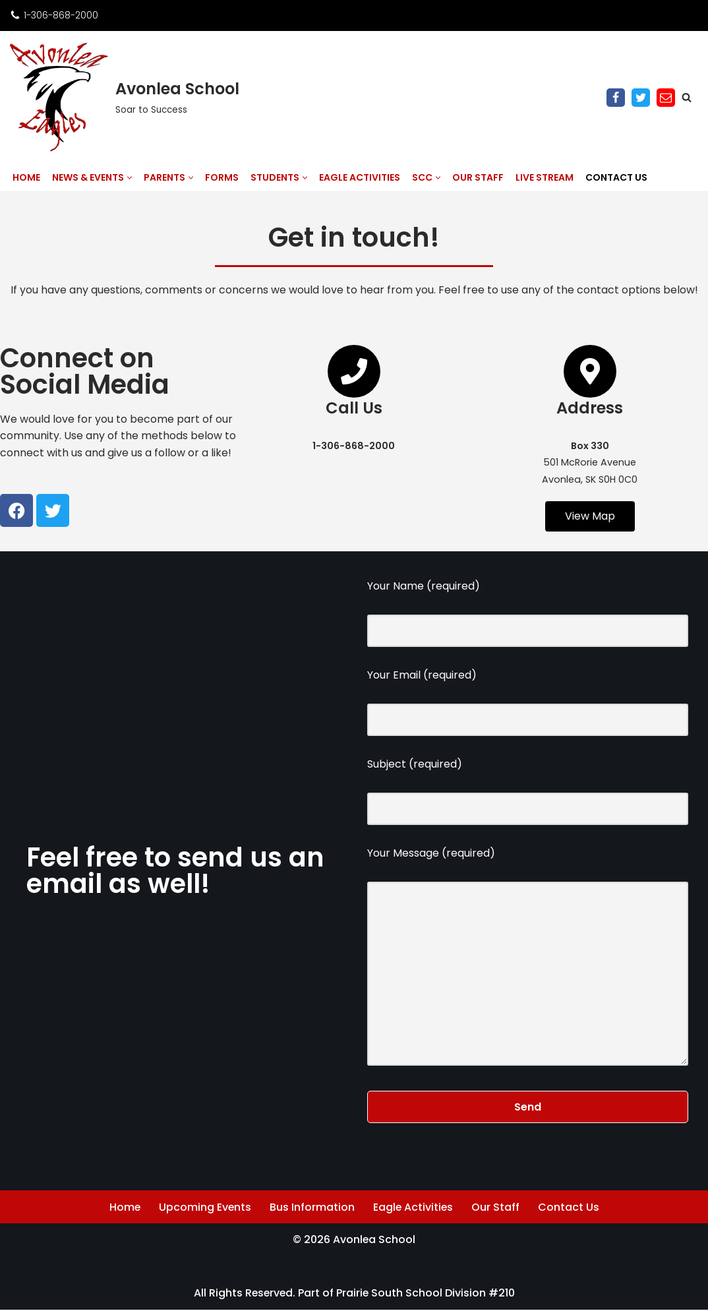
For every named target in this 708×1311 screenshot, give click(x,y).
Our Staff (478, 177)
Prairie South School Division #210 (426, 1294)
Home (26, 177)
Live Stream (545, 177)
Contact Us (616, 177)
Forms (222, 177)
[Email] (666, 97)
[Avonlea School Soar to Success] (124, 97)
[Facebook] (615, 97)
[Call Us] (354, 371)
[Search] (687, 97)
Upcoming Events (204, 1208)
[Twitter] (641, 97)
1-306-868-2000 (61, 15)
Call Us (354, 408)
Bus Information (312, 1208)
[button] (129, 177)
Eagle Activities (359, 177)
